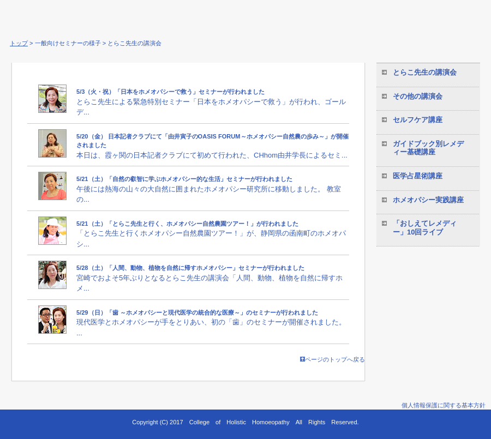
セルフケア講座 (417, 120)
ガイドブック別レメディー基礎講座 (428, 148)
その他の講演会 (417, 96)
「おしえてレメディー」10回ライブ (425, 227)
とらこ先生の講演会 (425, 72)
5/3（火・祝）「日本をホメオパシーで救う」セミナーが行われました (170, 91)
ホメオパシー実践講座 (428, 200)
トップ (19, 43)
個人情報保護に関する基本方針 (444, 405)
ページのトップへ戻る (332, 359)
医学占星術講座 (417, 176)
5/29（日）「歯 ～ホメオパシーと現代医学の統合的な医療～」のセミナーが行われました (197, 312)
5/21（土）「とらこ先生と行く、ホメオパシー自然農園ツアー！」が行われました (187, 223)
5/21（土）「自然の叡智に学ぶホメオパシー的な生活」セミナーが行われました (184, 179)
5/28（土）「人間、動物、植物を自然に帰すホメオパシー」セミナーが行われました (190, 267)
